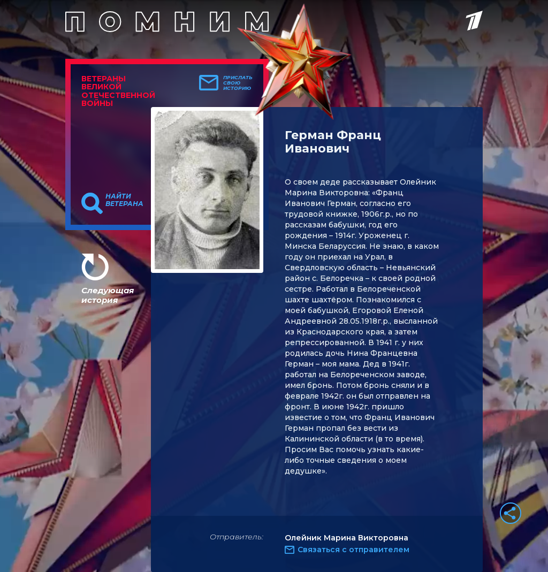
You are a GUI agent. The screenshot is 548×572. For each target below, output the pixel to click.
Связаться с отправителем (353, 549)
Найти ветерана (124, 200)
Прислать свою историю (238, 83)
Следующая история (107, 295)
